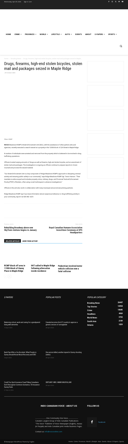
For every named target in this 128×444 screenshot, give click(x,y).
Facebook (101, 422)
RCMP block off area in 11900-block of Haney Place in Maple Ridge (14, 268)
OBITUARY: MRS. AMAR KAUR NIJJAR (58, 382)
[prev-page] (5, 276)
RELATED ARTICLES (12, 241)
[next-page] (9, 276)
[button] (121, 46)
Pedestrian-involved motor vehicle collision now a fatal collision (70, 269)
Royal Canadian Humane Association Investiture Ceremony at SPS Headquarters (65, 230)
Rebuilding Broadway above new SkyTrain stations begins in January (20, 228)
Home (6, 59)
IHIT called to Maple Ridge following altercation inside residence (43, 268)
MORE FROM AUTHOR (29, 241)
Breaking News (16, 59)
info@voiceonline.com (53, 431)
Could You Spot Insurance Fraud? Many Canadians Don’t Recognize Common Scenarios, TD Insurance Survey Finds (22, 384)
